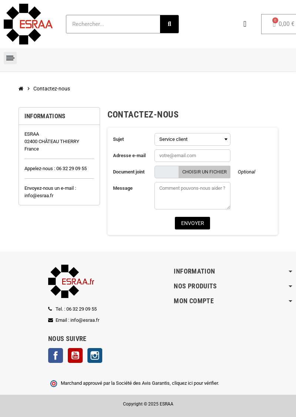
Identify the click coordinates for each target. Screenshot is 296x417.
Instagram (94, 355)
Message (123, 188)
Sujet (118, 139)
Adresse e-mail (129, 155)
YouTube (75, 355)
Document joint (128, 172)
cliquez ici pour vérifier (195, 383)
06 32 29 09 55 (71, 168)
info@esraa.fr (38, 195)
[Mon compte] (245, 24)
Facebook (55, 355)
